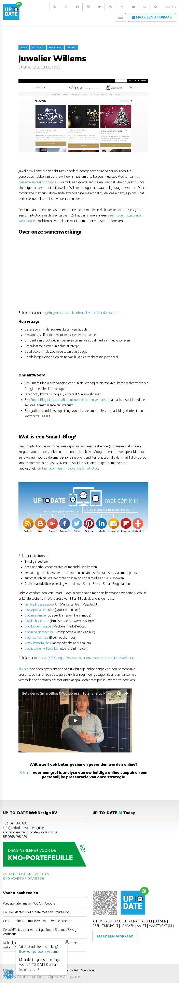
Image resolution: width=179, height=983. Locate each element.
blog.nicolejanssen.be (39, 632)
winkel (72, 47)
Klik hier (23, 669)
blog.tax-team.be (36, 637)
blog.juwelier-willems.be (41, 648)
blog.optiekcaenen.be (39, 610)
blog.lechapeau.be (37, 621)
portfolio (37, 47)
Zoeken (170, 7)
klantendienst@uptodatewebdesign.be (30, 832)
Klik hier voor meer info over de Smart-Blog (67, 468)
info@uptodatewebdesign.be (23, 828)
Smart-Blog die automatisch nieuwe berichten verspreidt (69, 399)
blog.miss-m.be (35, 615)
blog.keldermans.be (38, 626)
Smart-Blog (55, 47)
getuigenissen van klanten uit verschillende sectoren (82, 313)
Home (24, 47)
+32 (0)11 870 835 (15, 823)
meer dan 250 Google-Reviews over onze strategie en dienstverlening (84, 658)
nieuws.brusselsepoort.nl (42, 604)
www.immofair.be (37, 643)
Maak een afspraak (115, 936)
